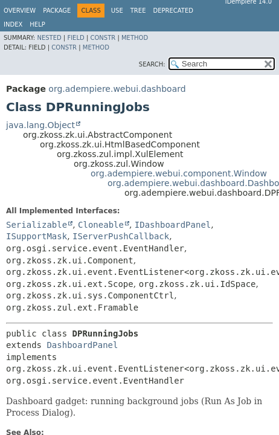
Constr (102, 37)
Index (13, 24)
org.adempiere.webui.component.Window (179, 173)
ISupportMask (36, 236)
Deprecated (173, 10)
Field (75, 37)
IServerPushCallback (120, 236)
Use (117, 10)
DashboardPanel (82, 345)
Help (37, 24)
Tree (138, 10)
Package (57, 10)
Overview (20, 10)
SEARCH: (152, 64)
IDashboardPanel (173, 225)
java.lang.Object (40, 125)
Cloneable (101, 225)
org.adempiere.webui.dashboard (116, 89)
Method (134, 37)
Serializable (36, 225)
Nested (49, 37)
